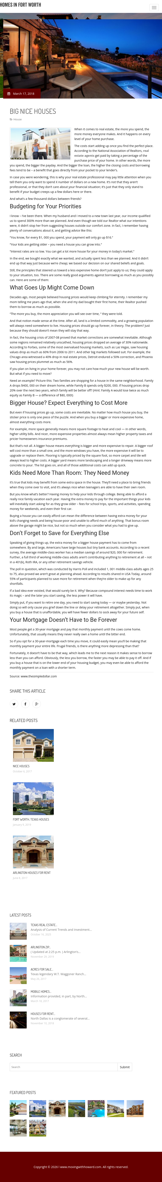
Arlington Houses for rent (32, 873)
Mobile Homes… (41, 992)
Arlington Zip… (41, 947)
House (17, 119)
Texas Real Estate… (44, 925)
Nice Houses (21, 766)
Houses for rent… (43, 1014)
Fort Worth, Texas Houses (31, 819)
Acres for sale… (42, 969)
